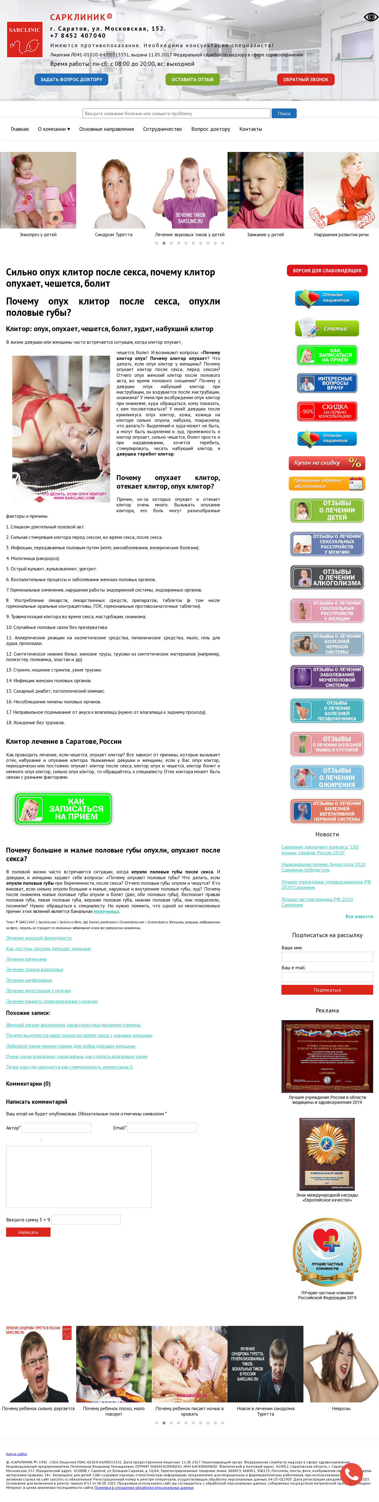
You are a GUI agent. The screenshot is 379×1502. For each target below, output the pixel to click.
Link (64, 1141)
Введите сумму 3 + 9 (28, 1219)
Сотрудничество (162, 128)
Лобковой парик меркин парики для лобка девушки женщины (70, 1046)
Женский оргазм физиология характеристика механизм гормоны (73, 1025)
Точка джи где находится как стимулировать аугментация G (69, 1067)
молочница (106, 911)
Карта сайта (16, 1453)
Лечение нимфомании (29, 980)
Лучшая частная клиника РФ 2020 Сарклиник (317, 902)
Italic (18, 1141)
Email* (119, 1128)
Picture (72, 1141)
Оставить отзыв (193, 79)
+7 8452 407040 (78, 36)
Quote (48, 1141)
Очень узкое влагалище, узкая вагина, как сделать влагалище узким (76, 1056)
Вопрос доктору (210, 128)
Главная (20, 128)
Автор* (13, 1128)
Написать (28, 1232)
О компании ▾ (54, 128)
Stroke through (34, 1141)
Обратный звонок (306, 79)
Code (56, 1141)
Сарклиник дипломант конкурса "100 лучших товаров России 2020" (320, 849)
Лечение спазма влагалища (34, 969)
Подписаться (327, 990)
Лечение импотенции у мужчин (38, 990)
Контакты (250, 128)
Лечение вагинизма (26, 959)
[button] (156, 243)
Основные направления (106, 128)
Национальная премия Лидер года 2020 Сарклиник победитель (323, 867)
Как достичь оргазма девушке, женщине (48, 948)
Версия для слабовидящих (327, 270)
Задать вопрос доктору (71, 79)
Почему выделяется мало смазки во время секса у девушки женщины (79, 1035)
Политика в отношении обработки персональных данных (144, 1487)
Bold (10, 1141)
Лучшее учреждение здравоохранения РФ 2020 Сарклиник (326, 884)
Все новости (359, 916)
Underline (26, 1141)
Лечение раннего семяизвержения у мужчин (52, 1001)
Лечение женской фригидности (39, 938)
